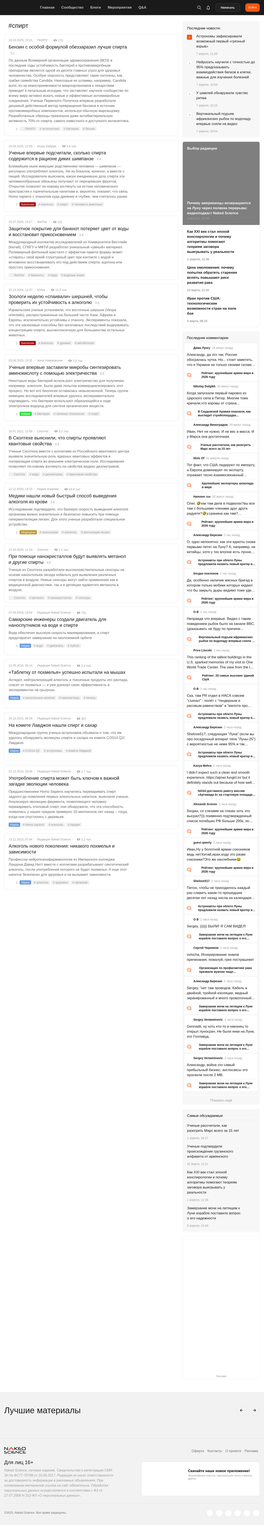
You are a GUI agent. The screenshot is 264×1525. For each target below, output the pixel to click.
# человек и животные (87, 204)
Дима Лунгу (201, 348)
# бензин (89, 128)
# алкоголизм (49, 532)
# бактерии (71, 128)
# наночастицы (69, 697)
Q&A (142, 7)
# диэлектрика (53, 474)
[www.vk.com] (219, 1513)
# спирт (62, 204)
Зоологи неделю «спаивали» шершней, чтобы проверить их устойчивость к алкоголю (58, 299)
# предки (74, 824)
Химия (25, 413)
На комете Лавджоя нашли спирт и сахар (53, 725)
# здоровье (60, 882)
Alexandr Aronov (205, 804)
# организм (79, 882)
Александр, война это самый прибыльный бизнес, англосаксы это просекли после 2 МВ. (217, 1070)
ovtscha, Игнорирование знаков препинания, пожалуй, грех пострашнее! (220, 957)
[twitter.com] (209, 1513)
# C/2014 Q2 (31, 750)
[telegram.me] (247, 1513)
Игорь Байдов (46, 146)
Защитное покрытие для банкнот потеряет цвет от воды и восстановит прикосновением (69, 231)
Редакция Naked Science (54, 612)
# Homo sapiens (33, 824)
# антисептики (49, 128)
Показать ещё (221, 1100)
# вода (52, 275)
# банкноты (36, 275)
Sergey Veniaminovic (208, 1019)
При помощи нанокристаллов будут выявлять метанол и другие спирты (67, 559)
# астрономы (53, 750)
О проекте (233, 1451)
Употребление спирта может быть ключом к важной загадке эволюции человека (64, 781)
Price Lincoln (202, 650)
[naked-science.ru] (256, 1513)
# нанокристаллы (60, 597)
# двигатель (55, 645)
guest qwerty (202, 842)
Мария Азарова (48, 489)
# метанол (37, 597)
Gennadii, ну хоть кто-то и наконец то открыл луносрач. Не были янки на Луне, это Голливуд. (221, 1031)
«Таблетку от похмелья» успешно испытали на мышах (67, 672)
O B (196, 612)
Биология (27, 204)
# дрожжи (64, 343)
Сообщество (72, 7)
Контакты (214, 1451)
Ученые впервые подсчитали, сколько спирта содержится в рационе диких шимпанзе (57, 155)
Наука (25, 645)
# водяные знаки (72, 275)
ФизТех (42, 221)
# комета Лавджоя (78, 750)
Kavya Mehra (202, 765)
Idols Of (198, 458)
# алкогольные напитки (39, 697)
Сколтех (42, 431)
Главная (47, 7)
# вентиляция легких (95, 532)
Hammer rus (202, 496)
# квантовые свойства (82, 474)
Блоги (95, 7)
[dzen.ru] (237, 1513)
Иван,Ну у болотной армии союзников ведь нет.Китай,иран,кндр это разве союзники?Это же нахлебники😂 (218, 854)
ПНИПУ (42, 40)
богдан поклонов (205, 573)
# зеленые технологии (69, 413)
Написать (228, 7)
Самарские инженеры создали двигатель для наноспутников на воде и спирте (57, 622)
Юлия (41, 290)
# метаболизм (84, 343)
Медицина (28, 532)
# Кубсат (74, 645)
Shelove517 (201, 881)
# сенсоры (83, 597)
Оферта (198, 1451)
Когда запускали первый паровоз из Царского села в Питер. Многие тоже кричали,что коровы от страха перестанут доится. (217, 398)
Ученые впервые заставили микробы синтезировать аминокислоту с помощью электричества (65, 370)
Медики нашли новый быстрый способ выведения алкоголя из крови (62, 498)
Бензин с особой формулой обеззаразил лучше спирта (68, 49)
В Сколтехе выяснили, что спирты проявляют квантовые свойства (57, 440)
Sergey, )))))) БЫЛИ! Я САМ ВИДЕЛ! (216, 926)
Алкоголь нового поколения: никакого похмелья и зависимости (62, 849)
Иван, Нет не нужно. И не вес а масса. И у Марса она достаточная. (220, 434)
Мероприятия (120, 7)
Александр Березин (207, 535)
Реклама (251, 1451)
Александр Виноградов (210, 424)
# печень (90, 697)
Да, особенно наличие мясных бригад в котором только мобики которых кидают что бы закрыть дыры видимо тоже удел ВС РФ (220, 585)
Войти (252, 7)
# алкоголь (46, 204)
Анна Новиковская (50, 360)
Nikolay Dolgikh (204, 386)
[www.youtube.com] (228, 1513)
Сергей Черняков (205, 947)
